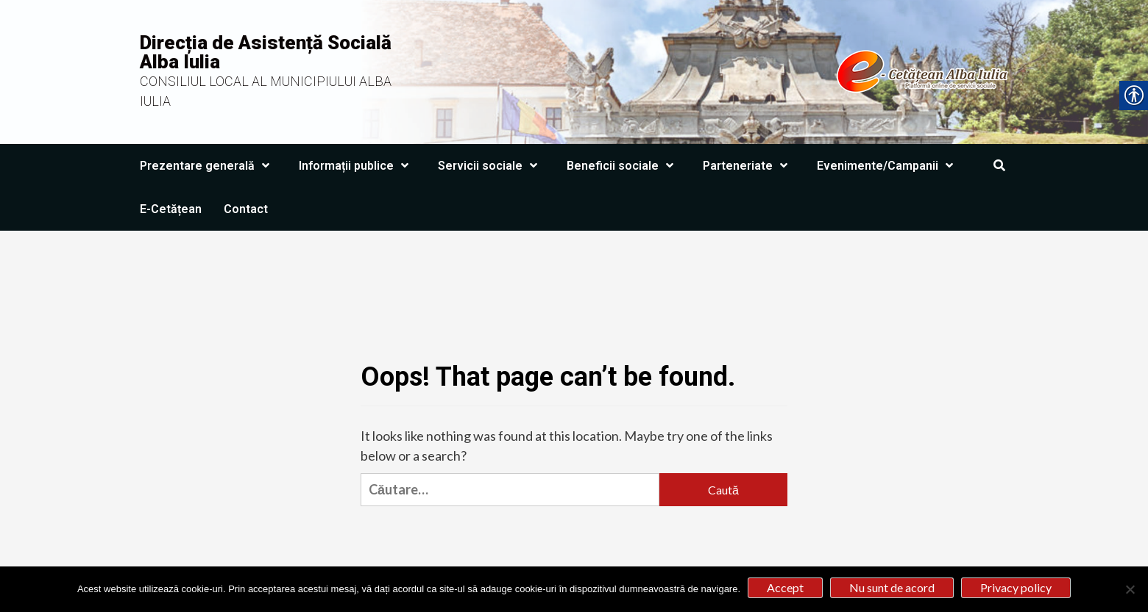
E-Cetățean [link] (171, 209)
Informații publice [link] (357, 166)
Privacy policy (1016, 587)
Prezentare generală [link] (208, 166)
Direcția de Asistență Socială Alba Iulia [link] (265, 52)
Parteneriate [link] (749, 166)
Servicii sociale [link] (491, 166)
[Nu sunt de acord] (1129, 589)
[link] (719, 70)
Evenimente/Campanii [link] (888, 166)
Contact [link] (246, 209)
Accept (785, 587)
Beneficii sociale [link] (624, 166)
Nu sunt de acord (892, 587)
